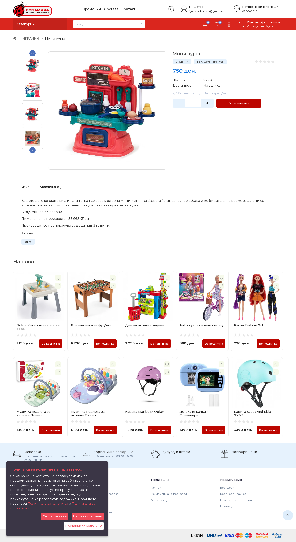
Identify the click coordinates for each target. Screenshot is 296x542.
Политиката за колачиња (48, 503)
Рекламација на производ (169, 493)
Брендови (227, 487)
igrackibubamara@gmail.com (207, 11)
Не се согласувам (87, 516)
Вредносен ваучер (233, 493)
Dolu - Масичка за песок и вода (38, 327)
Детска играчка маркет (144, 325)
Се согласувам (55, 516)
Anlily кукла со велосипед (201, 325)
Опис (24, 187)
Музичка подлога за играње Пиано (33, 413)
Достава (111, 9)
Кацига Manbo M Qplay (144, 412)
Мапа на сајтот (161, 500)
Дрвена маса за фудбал (91, 325)
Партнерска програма (236, 500)
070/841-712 (249, 11)
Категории (25, 24)
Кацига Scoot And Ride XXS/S (252, 413)
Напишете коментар (210, 61)
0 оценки (182, 61)
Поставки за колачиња (83, 526)
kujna (28, 241)
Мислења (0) (51, 187)
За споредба (212, 93)
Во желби (184, 93)
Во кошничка (239, 103)
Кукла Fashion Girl (248, 325)
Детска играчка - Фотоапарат (193, 413)
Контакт (129, 9)
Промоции (91, 9)
